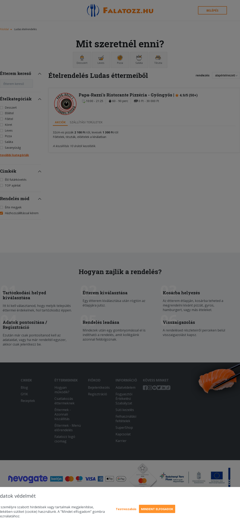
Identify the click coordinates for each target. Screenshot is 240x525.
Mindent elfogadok (157, 509)
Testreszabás (126, 509)
